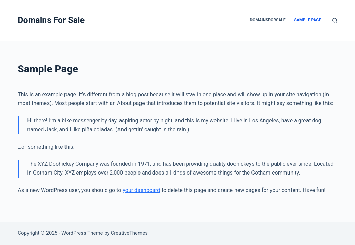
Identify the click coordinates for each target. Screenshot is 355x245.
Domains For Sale (51, 20)
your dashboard (141, 190)
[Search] (334, 20)
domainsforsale (267, 20)
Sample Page (307, 20)
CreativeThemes (129, 233)
